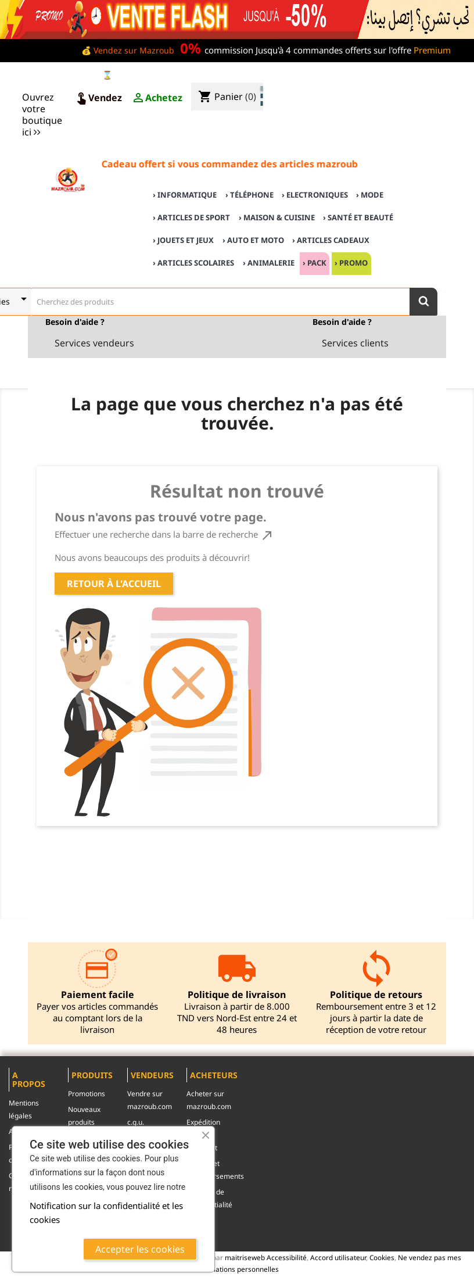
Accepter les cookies (140, 1249)
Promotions (86, 1094)
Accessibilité (287, 1257)
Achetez (156, 98)
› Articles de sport (191, 217)
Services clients (355, 343)
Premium (432, 50)
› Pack (314, 262)
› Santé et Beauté (358, 217)
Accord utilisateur (338, 1257)
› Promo (351, 262)
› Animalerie (269, 262)
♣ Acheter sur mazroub (371, 76)
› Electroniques (315, 194)
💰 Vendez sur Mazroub (127, 50)
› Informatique (185, 194)
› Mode (369, 194)
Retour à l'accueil (114, 583)
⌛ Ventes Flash (132, 74)
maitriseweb (245, 1257)
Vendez (98, 98)
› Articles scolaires (193, 262)
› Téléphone (249, 194)
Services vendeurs (94, 343)
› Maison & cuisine (277, 217)
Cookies (381, 1257)
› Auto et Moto (253, 240)
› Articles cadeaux (330, 240)
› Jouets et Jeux (183, 240)
